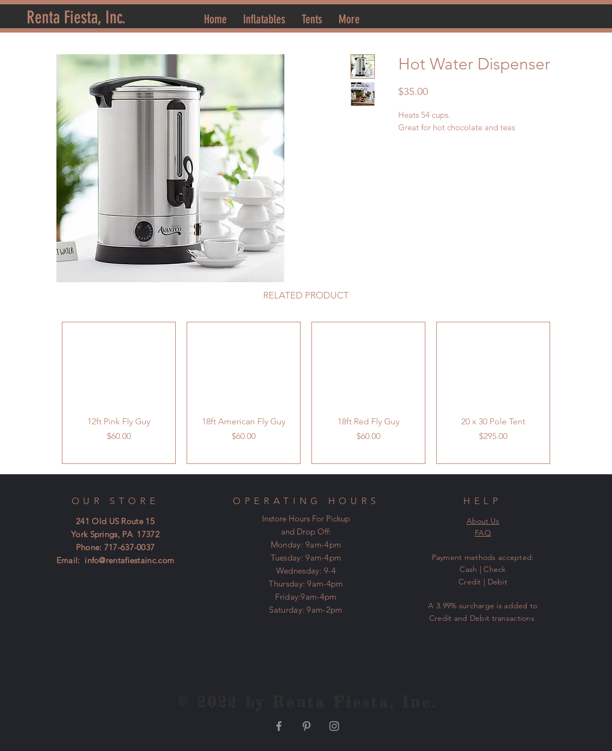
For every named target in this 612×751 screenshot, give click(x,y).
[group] (306, 393)
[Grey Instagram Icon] (334, 726)
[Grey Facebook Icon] (278, 726)
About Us (483, 521)
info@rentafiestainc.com (129, 560)
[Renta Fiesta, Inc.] (76, 17)
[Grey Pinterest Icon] (306, 726)
